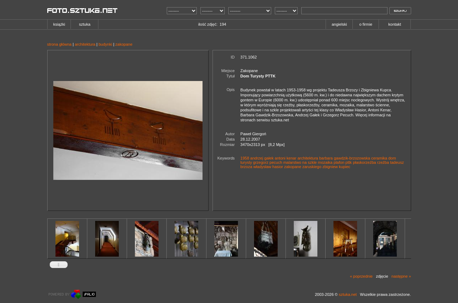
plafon (338, 162)
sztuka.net (348, 294)
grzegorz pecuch (267, 162)
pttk (348, 162)
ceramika (379, 158)
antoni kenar (286, 158)
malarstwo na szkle (300, 162)
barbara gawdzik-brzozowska (344, 158)
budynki (105, 44)
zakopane (123, 44)
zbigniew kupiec (336, 167)
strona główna (59, 44)
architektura (85, 44)
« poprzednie (361, 276)
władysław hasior (268, 167)
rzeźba (383, 162)
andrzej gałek (261, 158)
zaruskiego (311, 167)
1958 (244, 158)
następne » (401, 276)
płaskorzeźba (364, 162)
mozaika (325, 162)
